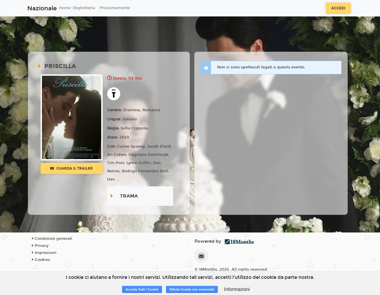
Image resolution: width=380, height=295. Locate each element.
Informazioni (237, 289)
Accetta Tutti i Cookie (142, 289)
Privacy (40, 245)
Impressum (44, 252)
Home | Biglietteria (77, 8)
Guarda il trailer (71, 168)
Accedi (338, 8)
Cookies (41, 259)
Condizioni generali (52, 238)
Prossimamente (115, 8)
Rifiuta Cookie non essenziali (192, 289)
